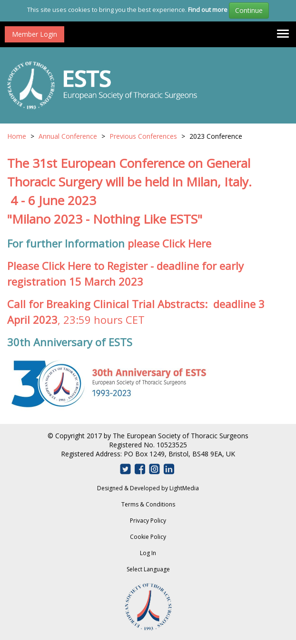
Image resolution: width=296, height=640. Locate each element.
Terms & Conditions (148, 504)
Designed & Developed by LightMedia (148, 488)
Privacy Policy (148, 520)
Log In (148, 553)
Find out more (207, 9)
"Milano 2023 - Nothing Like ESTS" (104, 218)
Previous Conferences (143, 136)
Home (16, 136)
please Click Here (169, 243)
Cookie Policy (148, 537)
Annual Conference (68, 136)
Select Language (148, 569)
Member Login (34, 34)
